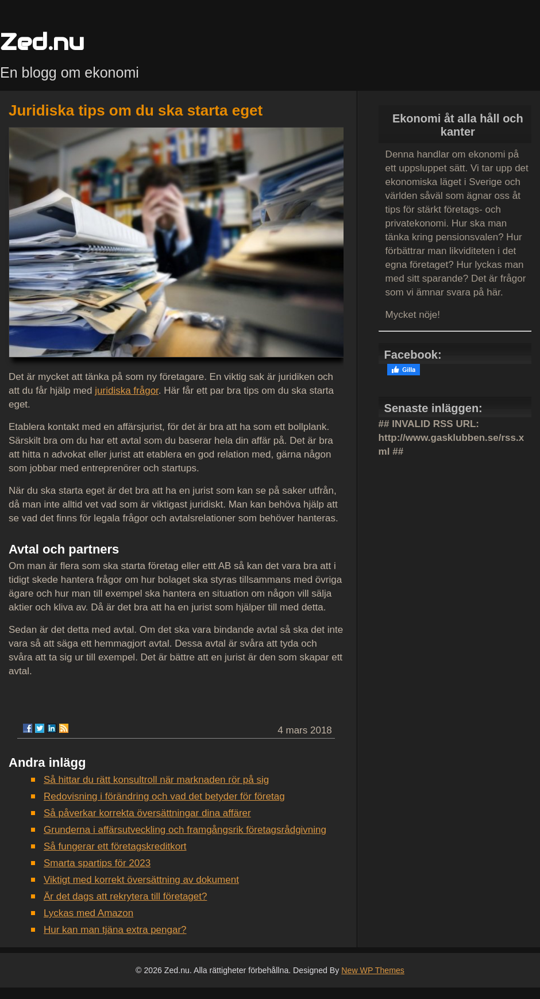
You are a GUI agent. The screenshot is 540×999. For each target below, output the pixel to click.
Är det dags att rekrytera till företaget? (125, 896)
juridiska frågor (127, 390)
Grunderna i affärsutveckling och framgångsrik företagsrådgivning (185, 829)
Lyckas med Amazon (88, 913)
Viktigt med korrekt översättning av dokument (141, 879)
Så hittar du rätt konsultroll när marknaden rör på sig (156, 779)
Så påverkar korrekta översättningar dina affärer (147, 813)
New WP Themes (372, 970)
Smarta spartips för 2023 (97, 863)
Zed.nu (42, 41)
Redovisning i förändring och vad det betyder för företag (164, 796)
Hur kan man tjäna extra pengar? (115, 929)
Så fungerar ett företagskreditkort (115, 846)
